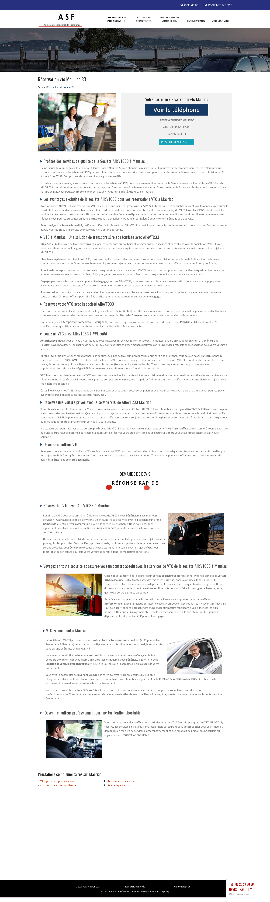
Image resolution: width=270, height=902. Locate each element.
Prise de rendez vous (176, 142)
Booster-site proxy (159, 891)
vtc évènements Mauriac (121, 781)
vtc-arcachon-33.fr (91, 886)
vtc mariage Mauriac (119, 785)
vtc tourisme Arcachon (169, 19)
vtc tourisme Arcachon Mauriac (58, 785)
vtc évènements (196, 19)
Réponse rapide (135, 483)
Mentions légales (182, 886)
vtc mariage (221, 20)
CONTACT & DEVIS (220, 5)
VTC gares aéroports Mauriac (57, 781)
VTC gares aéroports (143, 19)
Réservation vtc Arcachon (117, 19)
